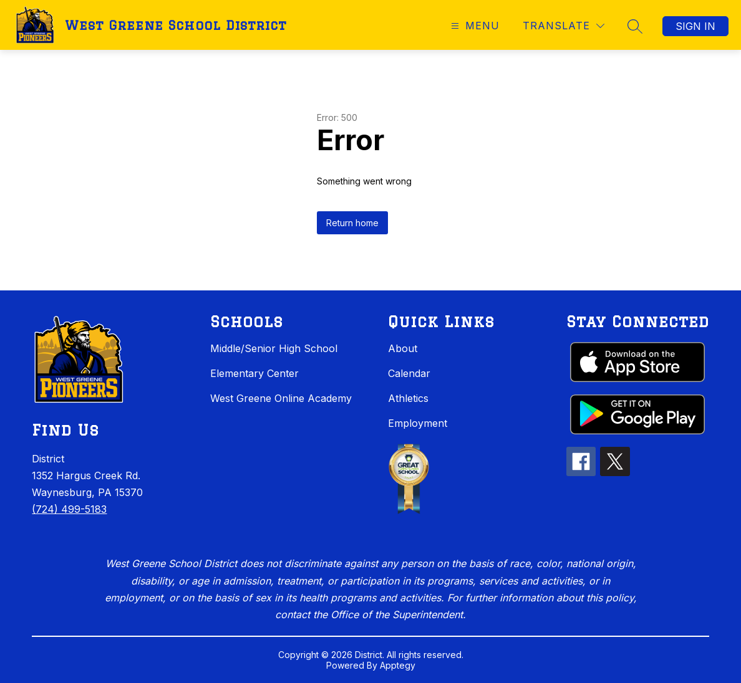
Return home (352, 222)
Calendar (409, 373)
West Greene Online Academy (281, 398)
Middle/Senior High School (273, 348)
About (402, 348)
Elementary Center (254, 373)
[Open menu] (474, 26)
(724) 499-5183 (69, 509)
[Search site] (634, 26)
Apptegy (397, 665)
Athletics (408, 398)
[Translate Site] (564, 26)
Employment (417, 423)
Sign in (695, 26)
